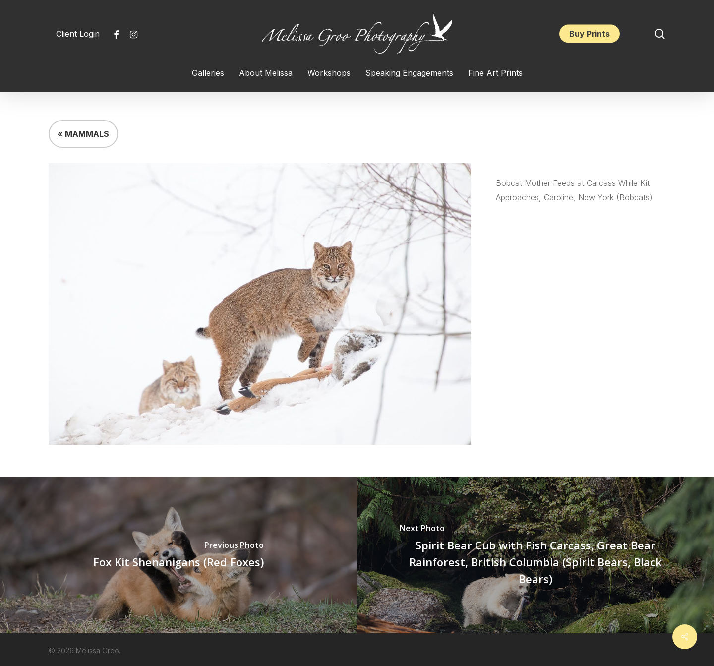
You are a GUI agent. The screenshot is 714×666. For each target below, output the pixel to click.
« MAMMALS (83, 134)
